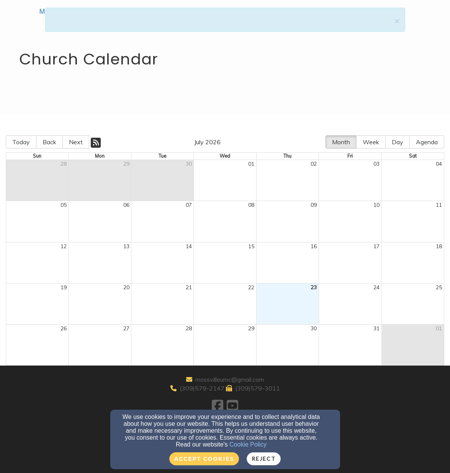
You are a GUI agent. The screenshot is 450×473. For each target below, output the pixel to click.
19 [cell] (64, 287)
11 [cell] (439, 204)
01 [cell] (251, 163)
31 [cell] (376, 328)
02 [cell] (314, 163)
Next (76, 142)
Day (397, 142)
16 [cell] (314, 246)
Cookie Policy (248, 444)
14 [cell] (189, 246)
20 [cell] (126, 287)
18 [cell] (439, 246)
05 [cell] (64, 204)
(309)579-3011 (257, 388)
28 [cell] (64, 163)
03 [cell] (376, 163)
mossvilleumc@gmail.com (229, 379)
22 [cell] (251, 287)
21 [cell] (189, 287)
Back (49, 142)
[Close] (396, 21)
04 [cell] (439, 163)
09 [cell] (314, 204)
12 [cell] (64, 246)
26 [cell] (64, 328)
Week (371, 142)
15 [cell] (251, 246)
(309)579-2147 (202, 388)
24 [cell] (376, 287)
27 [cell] (126, 328)
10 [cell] (376, 204)
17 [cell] (376, 246)
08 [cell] (251, 204)
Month (341, 142)
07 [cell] (189, 204)
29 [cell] (126, 163)
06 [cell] (126, 204)
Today (21, 142)
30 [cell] (189, 163)
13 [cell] (126, 246)
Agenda (427, 142)
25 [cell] (439, 287)
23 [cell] (314, 287)
